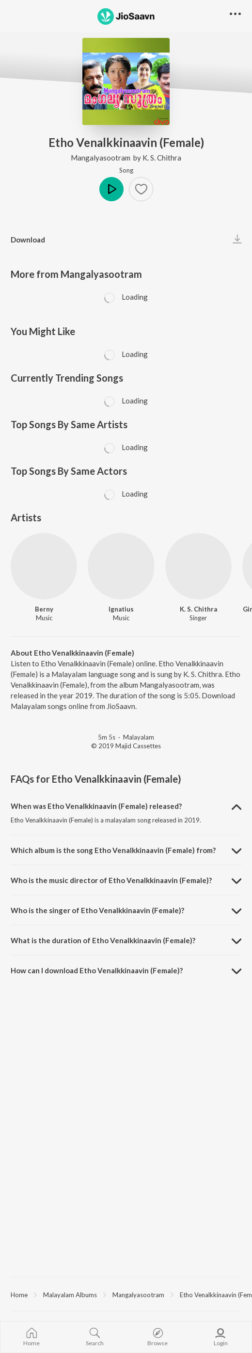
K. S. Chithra (161, 157)
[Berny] (44, 566)
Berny (44, 609)
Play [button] (111, 189)
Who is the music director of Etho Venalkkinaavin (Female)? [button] (111, 880)
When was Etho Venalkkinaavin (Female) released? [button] (96, 806)
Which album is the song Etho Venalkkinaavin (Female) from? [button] (113, 850)
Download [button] (28, 239)
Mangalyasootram (101, 157)
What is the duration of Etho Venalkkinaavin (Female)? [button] (103, 940)
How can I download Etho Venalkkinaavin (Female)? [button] (97, 970)
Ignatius (121, 609)
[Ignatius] (121, 566)
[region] (126, 1294)
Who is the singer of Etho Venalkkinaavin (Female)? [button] (97, 910)
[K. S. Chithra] (198, 566)
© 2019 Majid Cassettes (126, 746)
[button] (141, 189)
